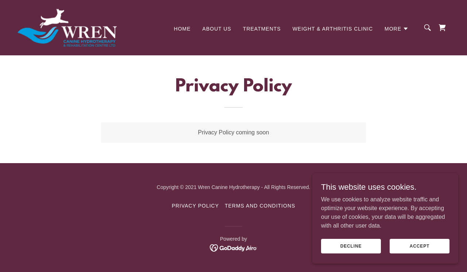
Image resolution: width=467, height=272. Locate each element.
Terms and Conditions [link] (260, 206)
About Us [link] (216, 29)
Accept (419, 250)
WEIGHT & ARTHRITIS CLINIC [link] (333, 29)
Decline (351, 250)
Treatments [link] (262, 29)
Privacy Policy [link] (195, 206)
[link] (67, 27)
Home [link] (182, 29)
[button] (397, 28)
